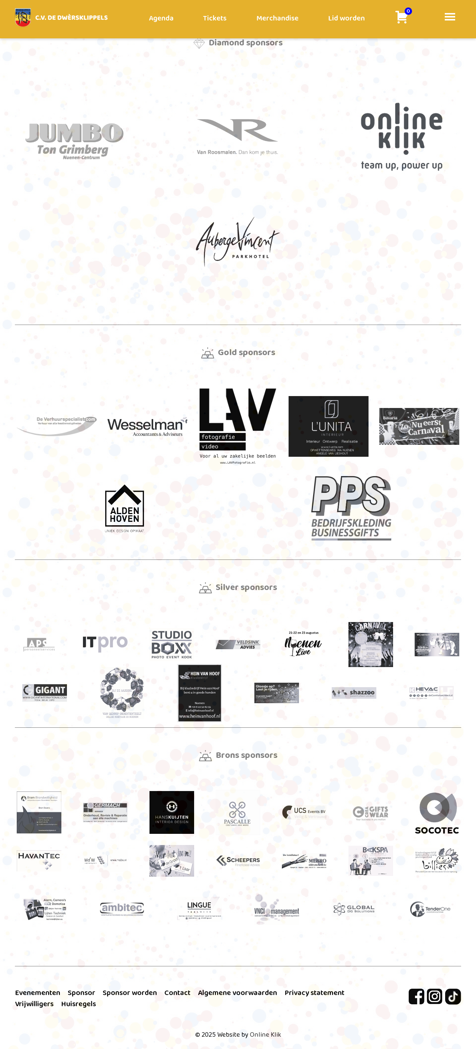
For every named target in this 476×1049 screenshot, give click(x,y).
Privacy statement (314, 993)
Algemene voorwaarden (237, 993)
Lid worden (346, 18)
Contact (177, 993)
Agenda (161, 18)
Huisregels (78, 1004)
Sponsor (81, 993)
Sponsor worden (130, 993)
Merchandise (277, 18)
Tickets (214, 18)
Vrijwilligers (34, 1004)
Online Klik (265, 1035)
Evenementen (37, 993)
